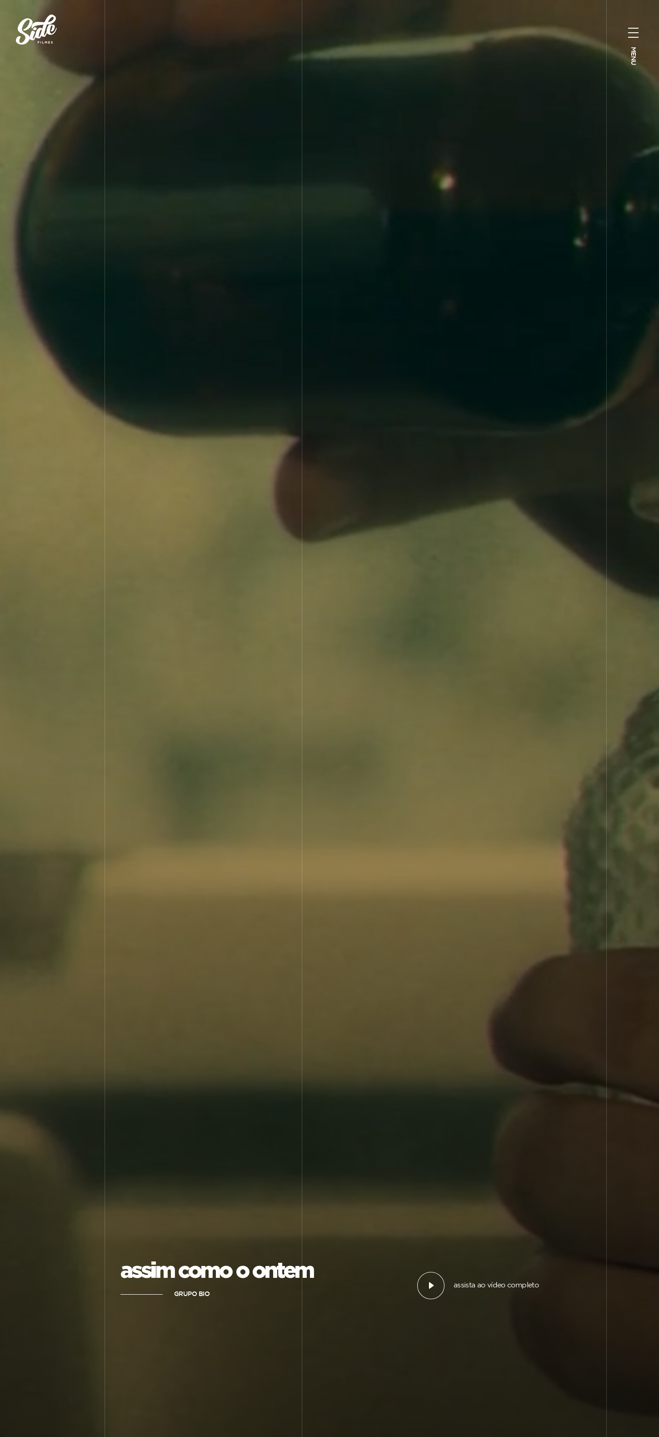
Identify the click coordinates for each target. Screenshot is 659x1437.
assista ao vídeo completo (496, 1285)
